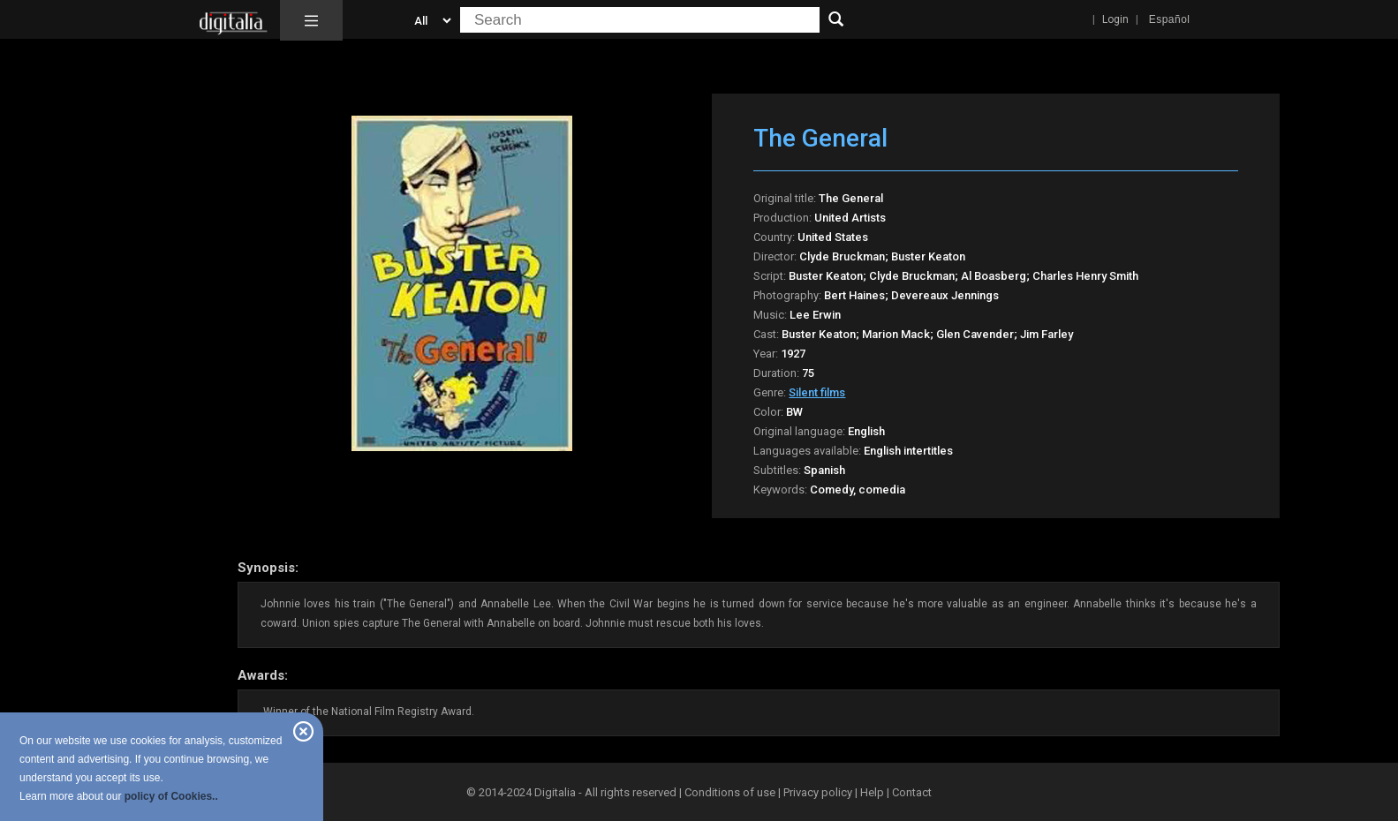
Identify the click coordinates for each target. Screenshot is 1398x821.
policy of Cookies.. (171, 796)
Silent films (817, 392)
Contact (912, 792)
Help (872, 792)
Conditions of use (731, 792)
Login (1115, 19)
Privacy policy (817, 792)
